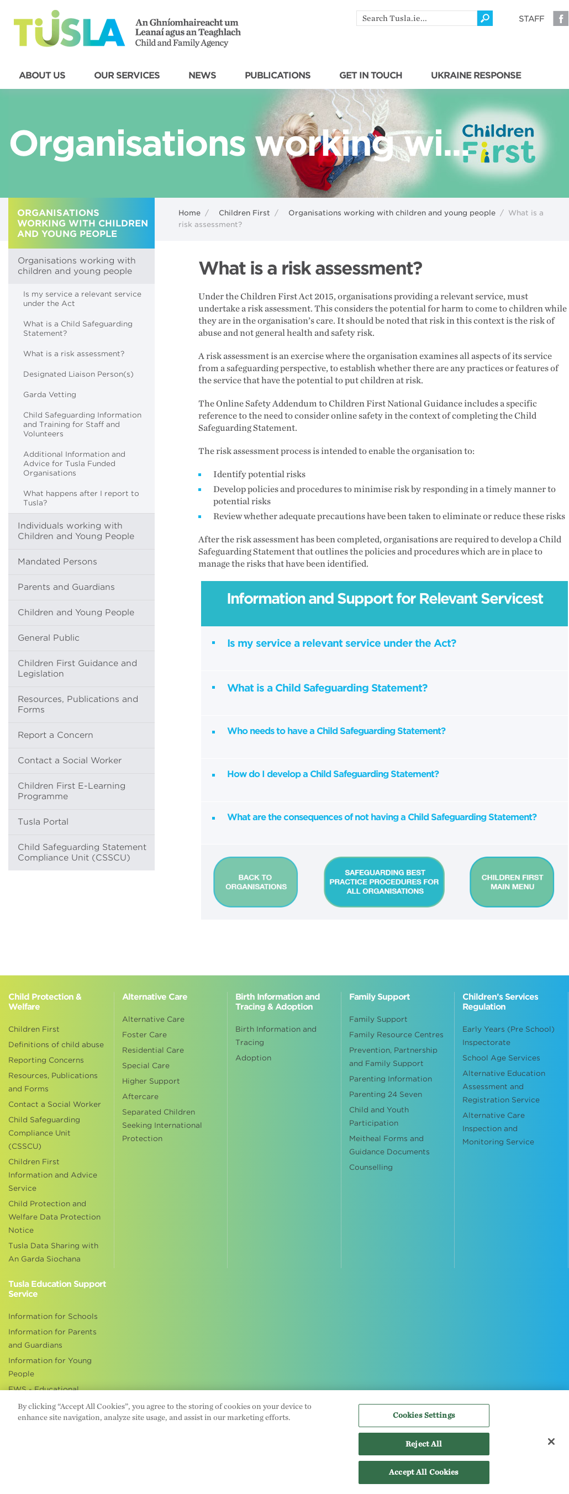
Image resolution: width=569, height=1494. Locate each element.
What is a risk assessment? (73, 354)
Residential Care (153, 1050)
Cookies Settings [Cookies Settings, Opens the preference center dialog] (424, 1420)
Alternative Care (153, 1019)
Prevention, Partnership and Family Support (393, 1057)
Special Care (146, 1066)
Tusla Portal (43, 822)
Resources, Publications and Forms (78, 704)
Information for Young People (50, 1367)
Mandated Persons (57, 562)
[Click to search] (485, 18)
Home (189, 213)
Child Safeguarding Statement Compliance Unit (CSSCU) (82, 852)
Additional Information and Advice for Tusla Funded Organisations (74, 463)
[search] (416, 18)
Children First (244, 213)
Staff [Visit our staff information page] (531, 18)
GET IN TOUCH (370, 76)
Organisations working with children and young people (392, 213)
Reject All (423, 1448)
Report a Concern (55, 735)
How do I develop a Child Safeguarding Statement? (333, 774)
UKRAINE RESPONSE (476, 76)
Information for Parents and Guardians (52, 1338)
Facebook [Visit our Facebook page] (560, 18)
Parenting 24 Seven (385, 1094)
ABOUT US (42, 76)
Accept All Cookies (424, 1477)
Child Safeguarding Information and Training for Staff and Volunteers (82, 424)
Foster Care (144, 1035)
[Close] (551, 1446)
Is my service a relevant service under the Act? (341, 643)
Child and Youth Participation (379, 1116)
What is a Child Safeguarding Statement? (78, 328)
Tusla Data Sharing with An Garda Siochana (53, 1252)
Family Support (378, 1019)
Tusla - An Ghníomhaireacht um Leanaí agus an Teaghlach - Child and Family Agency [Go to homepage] (127, 28)
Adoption (253, 1058)
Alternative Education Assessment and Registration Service (503, 1086)
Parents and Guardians (66, 587)
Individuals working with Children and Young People (76, 531)
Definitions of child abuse (56, 1045)
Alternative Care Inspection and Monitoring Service (498, 1128)
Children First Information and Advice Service (52, 1175)
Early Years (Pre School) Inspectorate (508, 1036)
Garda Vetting (49, 394)
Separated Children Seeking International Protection (162, 1125)
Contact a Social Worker (70, 761)
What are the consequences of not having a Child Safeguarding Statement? (381, 817)
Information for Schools (53, 1316)
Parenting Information (390, 1079)
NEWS (202, 76)
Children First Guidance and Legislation (77, 668)
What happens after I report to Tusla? (81, 498)
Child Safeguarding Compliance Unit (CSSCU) (44, 1133)
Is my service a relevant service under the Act (82, 299)
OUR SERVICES (127, 76)
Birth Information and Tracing (276, 1036)
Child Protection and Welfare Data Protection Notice (54, 1217)
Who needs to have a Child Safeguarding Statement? (336, 731)
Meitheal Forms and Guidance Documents (389, 1145)
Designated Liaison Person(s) (78, 374)
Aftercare (140, 1096)
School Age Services (501, 1058)
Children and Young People (76, 612)
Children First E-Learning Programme (71, 791)
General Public (49, 638)
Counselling (371, 1167)
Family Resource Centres (396, 1035)
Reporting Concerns (46, 1060)
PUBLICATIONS (277, 76)
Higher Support (151, 1081)
